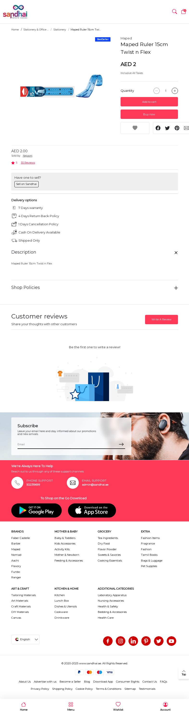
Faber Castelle (20, 538)
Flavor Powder (107, 549)
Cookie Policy (84, 689)
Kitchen (60, 595)
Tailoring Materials (23, 595)
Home (15, 29)
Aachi (15, 560)
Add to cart (149, 102)
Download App (103, 681)
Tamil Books (149, 554)
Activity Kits (62, 549)
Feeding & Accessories (69, 560)
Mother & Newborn (67, 554)
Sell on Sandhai (26, 184)
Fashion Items (150, 538)
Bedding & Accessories (112, 612)
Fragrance (148, 543)
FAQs (163, 681)
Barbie (15, 543)
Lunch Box (62, 600)
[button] (174, 11)
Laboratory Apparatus (112, 595)
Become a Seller (70, 681)
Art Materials (19, 600)
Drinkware (62, 617)
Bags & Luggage (151, 560)
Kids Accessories (65, 543)
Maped (126, 38)
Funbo (15, 572)
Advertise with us (45, 681)
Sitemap (130, 689)
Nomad (16, 554)
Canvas (16, 617)
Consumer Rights (127, 681)
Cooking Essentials (110, 560)
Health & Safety (108, 606)
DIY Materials (20, 612)
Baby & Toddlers (65, 538)
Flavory (16, 566)
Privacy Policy (40, 689)
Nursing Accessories (111, 600)
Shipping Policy (62, 689)
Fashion (146, 549)
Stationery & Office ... (36, 29)
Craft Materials (21, 606)
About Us (25, 681)
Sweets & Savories (109, 554)
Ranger (16, 577)
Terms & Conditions (108, 689)
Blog (87, 681)
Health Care (106, 617)
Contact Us (149, 681)
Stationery (59, 29)
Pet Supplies (149, 566)
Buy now (149, 114)
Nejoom (27, 155)
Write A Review (161, 319)
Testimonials (147, 689)
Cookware (61, 612)
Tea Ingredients (108, 538)
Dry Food (104, 543)
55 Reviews (28, 162)
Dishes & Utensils (66, 606)
